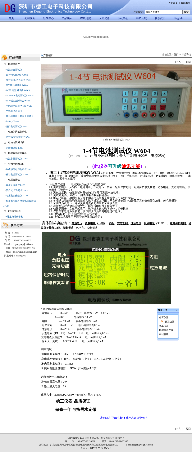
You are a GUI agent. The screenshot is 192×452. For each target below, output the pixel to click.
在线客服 (157, 294)
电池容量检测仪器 (17, 153)
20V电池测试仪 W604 (17, 85)
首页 (11, 18)
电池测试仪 (14, 64)
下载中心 (122, 18)
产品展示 (67, 18)
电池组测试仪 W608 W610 (19, 105)
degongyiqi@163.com (23, 244)
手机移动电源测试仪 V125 (19, 169)
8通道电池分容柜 (14, 216)
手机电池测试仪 (14, 111)
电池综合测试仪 (14, 69)
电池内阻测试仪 (16, 142)
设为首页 (173, 3)
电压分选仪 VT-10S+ (16, 185)
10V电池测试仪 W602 (17, 74)
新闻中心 (48, 18)
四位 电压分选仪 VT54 (17, 190)
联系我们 (160, 18)
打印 (178, 61)
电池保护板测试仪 (17, 131)
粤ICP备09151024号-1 (101, 448)
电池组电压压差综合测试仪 (20, 116)
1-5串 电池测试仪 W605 (18, 90)
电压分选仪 (14, 179)
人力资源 (104, 18)
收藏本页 (185, 3)
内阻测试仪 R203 (14, 148)
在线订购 (85, 18)
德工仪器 (157, 277)
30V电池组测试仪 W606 (18, 100)
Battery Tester (12, 121)
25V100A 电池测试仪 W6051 (20, 95)
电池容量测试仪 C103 (17, 158)
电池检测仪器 (159, 290)
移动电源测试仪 (16, 163)
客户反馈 (141, 18)
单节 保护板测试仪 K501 (18, 137)
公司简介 (30, 18)
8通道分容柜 (14, 211)
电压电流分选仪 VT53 (17, 195)
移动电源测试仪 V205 (17, 174)
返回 (188, 61)
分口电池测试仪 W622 (17, 126)
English (178, 18)
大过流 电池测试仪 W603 (18, 80)
